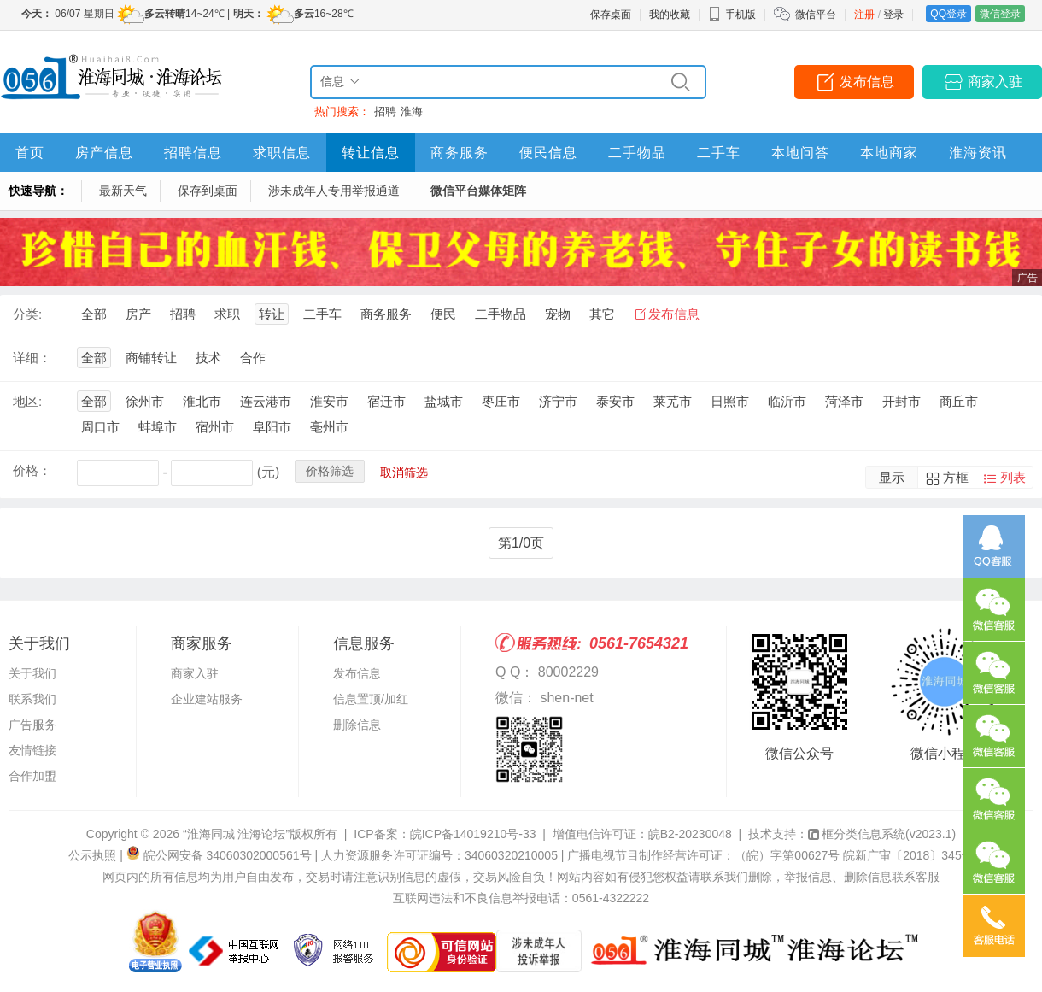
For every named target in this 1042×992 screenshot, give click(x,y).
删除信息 (357, 724)
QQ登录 (948, 14)
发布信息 (867, 81)
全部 (94, 314)
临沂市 (787, 401)
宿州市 (215, 427)
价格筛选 (330, 471)
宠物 (558, 314)
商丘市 (959, 401)
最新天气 (123, 190)
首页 (29, 152)
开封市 (901, 401)
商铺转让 (151, 357)
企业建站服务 (207, 699)
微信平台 (815, 15)
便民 (443, 314)
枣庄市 (501, 401)
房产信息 (104, 152)
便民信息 (548, 152)
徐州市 (145, 401)
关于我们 (32, 673)
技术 (208, 357)
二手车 (719, 152)
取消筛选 (404, 472)
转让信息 (371, 152)
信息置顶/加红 (370, 699)
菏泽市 (844, 401)
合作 (253, 357)
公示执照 (92, 855)
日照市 (730, 401)
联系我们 (32, 699)
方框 (956, 477)
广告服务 (32, 724)
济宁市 (558, 401)
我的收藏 (669, 15)
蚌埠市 (157, 427)
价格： (32, 470)
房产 (138, 314)
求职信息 (282, 152)
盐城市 (443, 401)
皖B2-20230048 (690, 834)
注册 (864, 15)
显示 (891, 477)
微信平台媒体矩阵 (478, 190)
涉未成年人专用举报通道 (334, 190)
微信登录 (1000, 14)
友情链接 (32, 750)
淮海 (412, 111)
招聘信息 (193, 152)
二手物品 (637, 152)
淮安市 (329, 401)
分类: (27, 314)
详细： (32, 357)
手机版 (732, 15)
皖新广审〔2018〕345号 (908, 855)
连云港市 (265, 401)
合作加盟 (32, 776)
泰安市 (615, 401)
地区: (27, 401)
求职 (227, 314)
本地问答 (800, 152)
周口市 (100, 427)
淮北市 (202, 401)
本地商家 (889, 152)
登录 (893, 15)
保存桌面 (610, 15)
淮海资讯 (978, 152)
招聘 (385, 111)
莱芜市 (672, 401)
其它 (602, 314)
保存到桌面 (207, 190)
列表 (1013, 477)
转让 (271, 314)
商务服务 (459, 152)
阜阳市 (272, 427)
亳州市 (329, 427)
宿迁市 (386, 401)
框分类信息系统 (882, 834)
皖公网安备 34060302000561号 (227, 855)
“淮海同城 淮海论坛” (236, 834)
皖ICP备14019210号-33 (473, 834)
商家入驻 (995, 81)
